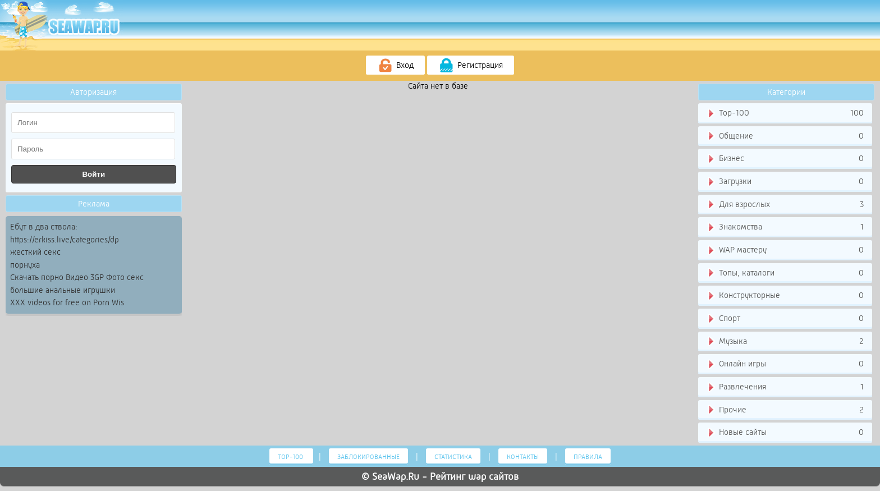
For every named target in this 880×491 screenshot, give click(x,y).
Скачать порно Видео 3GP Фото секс (77, 277)
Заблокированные (368, 457)
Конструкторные (785, 295)
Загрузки (785, 181)
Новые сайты (785, 432)
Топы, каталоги (785, 273)
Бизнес (785, 158)
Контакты (523, 457)
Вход (395, 65)
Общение (785, 136)
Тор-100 (785, 113)
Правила (588, 457)
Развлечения (785, 387)
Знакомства (785, 227)
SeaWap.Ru (395, 476)
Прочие (785, 410)
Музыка (785, 341)
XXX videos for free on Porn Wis (67, 302)
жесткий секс (35, 252)
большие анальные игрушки (62, 290)
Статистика (453, 457)
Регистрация (470, 65)
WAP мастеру (785, 250)
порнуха (25, 265)
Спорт (785, 318)
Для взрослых (785, 204)
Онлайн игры (785, 364)
